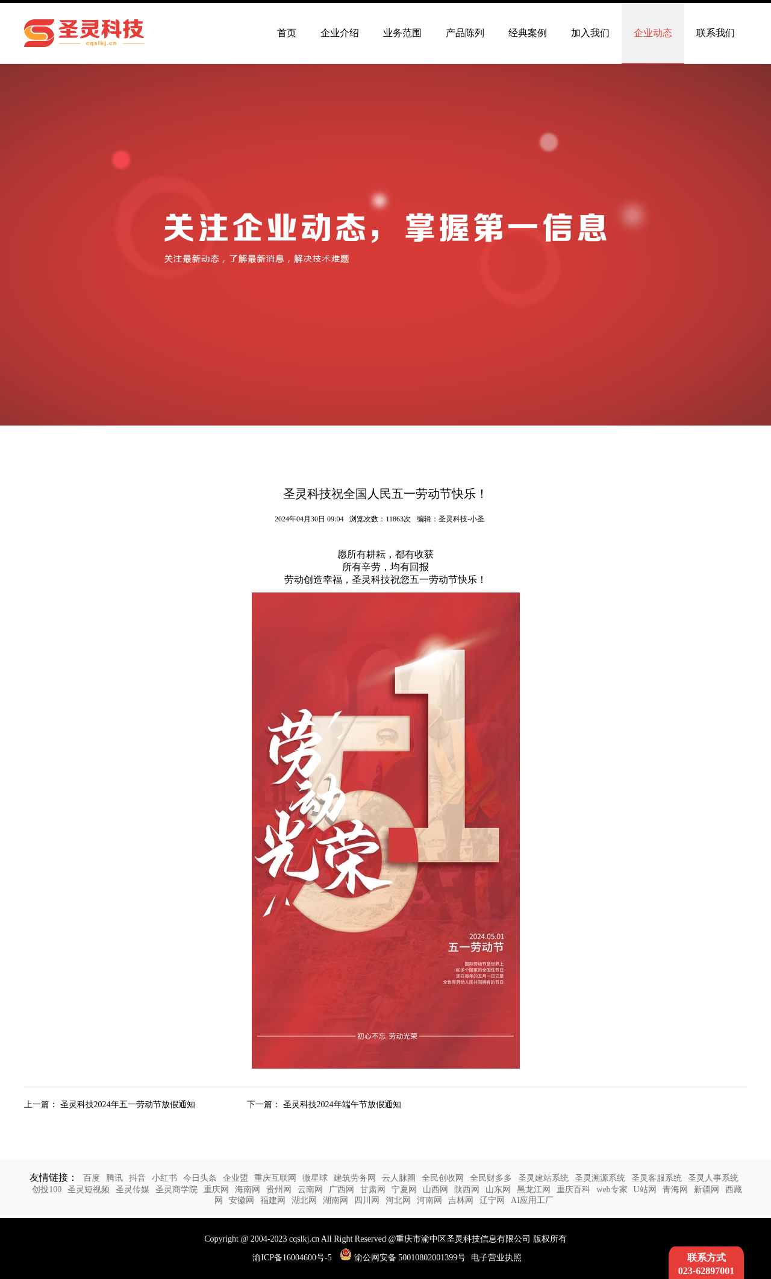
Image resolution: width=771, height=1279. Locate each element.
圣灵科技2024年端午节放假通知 (342, 1104)
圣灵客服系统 (656, 1178)
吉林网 (460, 1200)
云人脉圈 (399, 1178)
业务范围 (402, 33)
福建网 (273, 1200)
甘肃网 (373, 1189)
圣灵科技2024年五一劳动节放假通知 (127, 1104)
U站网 (645, 1189)
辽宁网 (492, 1200)
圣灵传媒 (132, 1189)
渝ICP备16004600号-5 (291, 1257)
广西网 (341, 1189)
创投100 (46, 1189)
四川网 (366, 1200)
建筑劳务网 (355, 1178)
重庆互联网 (275, 1178)
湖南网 (335, 1200)
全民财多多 (491, 1178)
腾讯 (114, 1178)
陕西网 (466, 1189)
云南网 (310, 1189)
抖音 (137, 1178)
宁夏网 (404, 1189)
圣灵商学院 (176, 1189)
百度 (91, 1178)
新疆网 (706, 1189)
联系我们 (715, 33)
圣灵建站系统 (543, 1178)
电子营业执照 (496, 1257)
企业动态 (653, 33)
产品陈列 (465, 33)
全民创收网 (443, 1178)
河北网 (398, 1200)
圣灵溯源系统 (600, 1178)
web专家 (611, 1189)
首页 (286, 33)
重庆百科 (573, 1189)
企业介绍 (339, 33)
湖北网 (304, 1200)
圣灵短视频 (88, 1189)
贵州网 (279, 1189)
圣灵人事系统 (713, 1178)
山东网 (498, 1189)
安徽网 (241, 1200)
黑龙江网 (534, 1189)
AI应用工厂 (532, 1200)
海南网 (247, 1189)
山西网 (435, 1189)
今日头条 (200, 1178)
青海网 (675, 1189)
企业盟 (235, 1178)
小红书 (164, 1178)
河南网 (429, 1200)
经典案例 (527, 33)
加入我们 (590, 33)
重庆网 (216, 1189)
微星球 (315, 1178)
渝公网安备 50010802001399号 (403, 1257)
